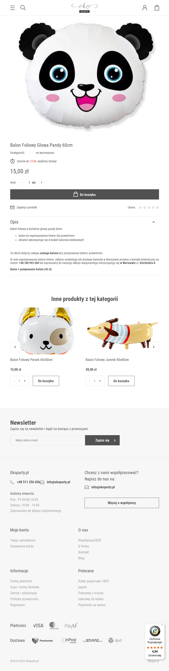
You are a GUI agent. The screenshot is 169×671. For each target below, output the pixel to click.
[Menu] (162, 625)
